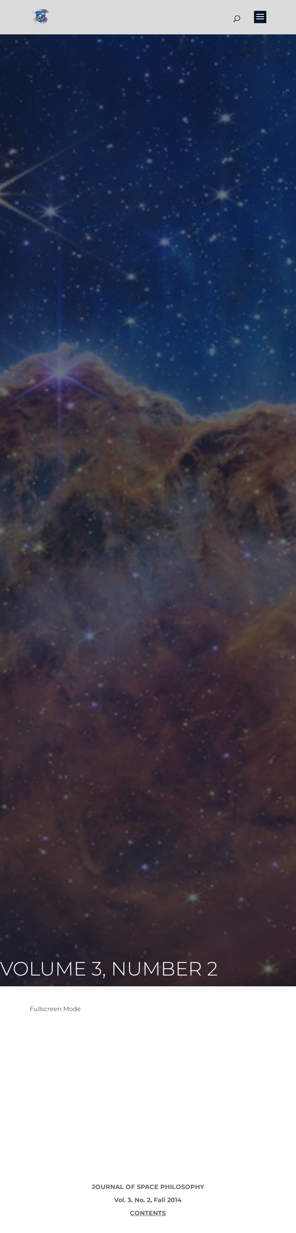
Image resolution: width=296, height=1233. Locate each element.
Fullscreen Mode (55, 1009)
